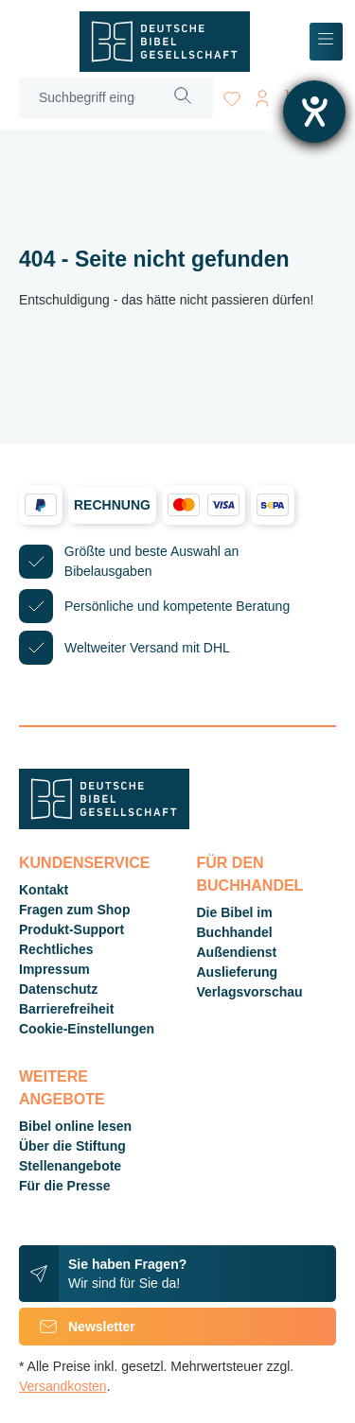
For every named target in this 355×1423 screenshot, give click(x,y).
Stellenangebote (70, 1165)
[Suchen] (183, 98)
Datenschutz (58, 989)
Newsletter (77, 1326)
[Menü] (326, 42)
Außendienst (237, 952)
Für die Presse (65, 1185)
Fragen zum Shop (74, 909)
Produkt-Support (71, 929)
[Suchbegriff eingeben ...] (86, 98)
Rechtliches (56, 949)
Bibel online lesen (75, 1126)
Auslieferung (237, 972)
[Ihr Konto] (262, 95)
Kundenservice (84, 863)
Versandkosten (63, 1386)
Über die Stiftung (72, 1146)
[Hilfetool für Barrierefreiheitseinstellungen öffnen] (314, 111)
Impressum (54, 969)
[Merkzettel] (232, 95)
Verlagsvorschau (250, 991)
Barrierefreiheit (66, 1008)
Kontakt (43, 889)
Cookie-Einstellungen (86, 1028)
